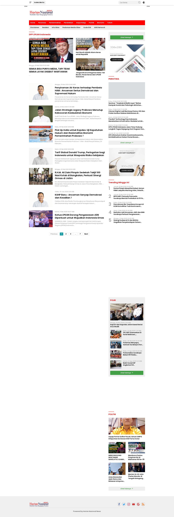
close (25, 6)
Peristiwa (42, 23)
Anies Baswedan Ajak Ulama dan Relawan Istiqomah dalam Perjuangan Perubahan (116, 479)
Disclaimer (34, 27)
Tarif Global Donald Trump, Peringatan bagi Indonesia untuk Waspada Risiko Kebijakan (80, 154)
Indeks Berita (39, 2)
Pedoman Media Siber (71, 27)
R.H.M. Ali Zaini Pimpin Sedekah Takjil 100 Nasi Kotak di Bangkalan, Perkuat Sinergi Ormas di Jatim (78, 175)
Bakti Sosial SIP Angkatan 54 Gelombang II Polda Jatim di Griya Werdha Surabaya (132, 364)
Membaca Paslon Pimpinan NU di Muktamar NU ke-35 (136, 457)
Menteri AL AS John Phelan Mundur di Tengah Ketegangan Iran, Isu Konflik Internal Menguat (136, 476)
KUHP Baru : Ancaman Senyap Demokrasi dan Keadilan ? (78, 196)
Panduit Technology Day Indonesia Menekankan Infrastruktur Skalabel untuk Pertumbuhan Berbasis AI (125, 120)
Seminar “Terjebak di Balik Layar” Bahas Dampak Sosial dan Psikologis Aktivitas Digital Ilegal (125, 104)
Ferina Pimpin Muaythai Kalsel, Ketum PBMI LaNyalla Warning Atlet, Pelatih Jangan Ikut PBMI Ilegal (129, 189)
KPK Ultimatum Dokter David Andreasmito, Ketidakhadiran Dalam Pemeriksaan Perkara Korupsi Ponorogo (126, 136)
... (75, 234)
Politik (91, 23)
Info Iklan (55, 27)
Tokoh (109, 23)
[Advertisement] (21, 38)
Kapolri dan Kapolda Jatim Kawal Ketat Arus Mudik (126, 326)
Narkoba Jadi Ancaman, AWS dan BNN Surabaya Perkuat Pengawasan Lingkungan (129, 213)
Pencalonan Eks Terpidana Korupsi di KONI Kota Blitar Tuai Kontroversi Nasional (129, 205)
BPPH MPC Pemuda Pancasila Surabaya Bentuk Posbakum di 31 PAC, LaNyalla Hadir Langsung (129, 197)
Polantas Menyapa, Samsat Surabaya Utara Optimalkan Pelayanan (133, 344)
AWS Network (99, 27)
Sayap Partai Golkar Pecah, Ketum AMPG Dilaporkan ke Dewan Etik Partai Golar (125, 438)
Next (86, 234)
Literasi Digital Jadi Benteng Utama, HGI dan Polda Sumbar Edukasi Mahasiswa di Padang (127, 112)
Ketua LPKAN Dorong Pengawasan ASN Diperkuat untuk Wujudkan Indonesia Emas (79, 216)
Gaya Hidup (81, 23)
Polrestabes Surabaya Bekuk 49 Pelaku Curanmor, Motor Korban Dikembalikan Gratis (132, 354)
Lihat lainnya (126, 37)
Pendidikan (68, 23)
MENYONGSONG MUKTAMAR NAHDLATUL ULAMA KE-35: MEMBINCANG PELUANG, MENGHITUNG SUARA (117, 457)
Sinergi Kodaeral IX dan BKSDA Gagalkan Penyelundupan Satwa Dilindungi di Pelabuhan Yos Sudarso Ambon (128, 221)
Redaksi (45, 27)
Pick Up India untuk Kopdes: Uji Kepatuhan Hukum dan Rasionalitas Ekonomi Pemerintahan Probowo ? (79, 132)
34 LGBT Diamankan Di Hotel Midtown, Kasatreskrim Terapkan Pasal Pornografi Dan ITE (133, 333)
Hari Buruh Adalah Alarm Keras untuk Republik (88, 53)
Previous (54, 234)
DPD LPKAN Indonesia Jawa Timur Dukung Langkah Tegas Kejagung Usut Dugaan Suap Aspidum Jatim (127, 128)
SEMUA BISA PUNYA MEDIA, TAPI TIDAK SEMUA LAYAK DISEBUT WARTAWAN (49, 70)
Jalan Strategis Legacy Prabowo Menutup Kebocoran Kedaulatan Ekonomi (79, 111)
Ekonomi (100, 23)
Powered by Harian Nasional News (87, 511)
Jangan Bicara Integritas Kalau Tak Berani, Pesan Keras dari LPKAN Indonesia (90, 75)
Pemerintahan (55, 23)
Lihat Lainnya (126, 143)
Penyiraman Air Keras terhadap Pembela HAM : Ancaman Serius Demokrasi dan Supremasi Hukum (78, 90)
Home (32, 23)
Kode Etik (87, 27)
